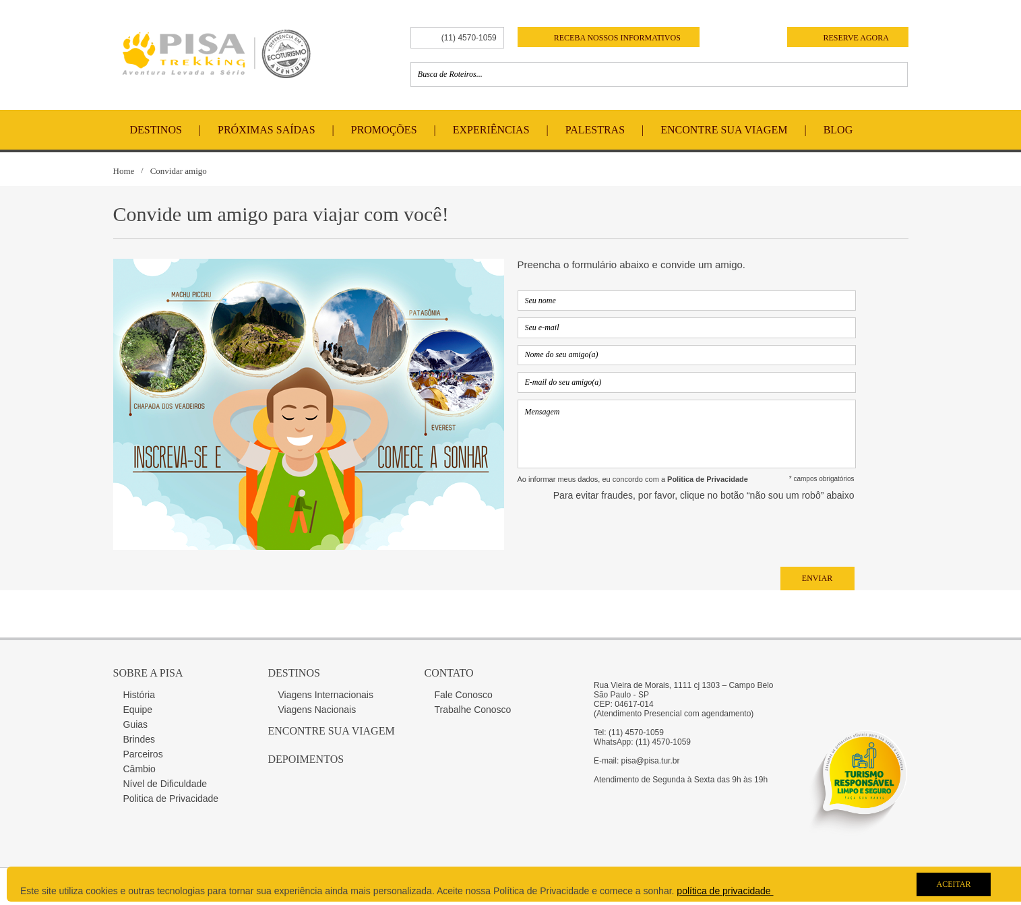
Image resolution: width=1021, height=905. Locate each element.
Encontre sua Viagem (331, 731)
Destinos (156, 129)
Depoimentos (306, 759)
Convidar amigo (178, 171)
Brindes (139, 739)
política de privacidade (725, 890)
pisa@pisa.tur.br (650, 761)
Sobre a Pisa (148, 673)
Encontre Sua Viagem (723, 129)
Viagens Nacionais (317, 709)
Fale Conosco (464, 694)
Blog (838, 129)
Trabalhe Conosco (473, 709)
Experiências (491, 129)
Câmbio (139, 768)
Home (124, 171)
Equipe (138, 709)
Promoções (384, 129)
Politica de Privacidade (171, 798)
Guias (135, 724)
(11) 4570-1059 (469, 37)
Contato (449, 673)
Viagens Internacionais (325, 694)
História (139, 694)
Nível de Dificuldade (165, 783)
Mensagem (687, 434)
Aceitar (953, 884)
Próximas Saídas (266, 129)
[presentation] (752, 533)
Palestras (595, 129)
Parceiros (143, 754)
